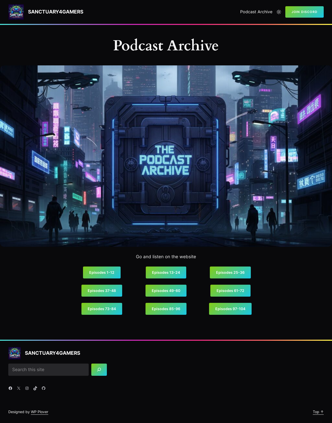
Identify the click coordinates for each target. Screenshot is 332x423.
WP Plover (39, 412)
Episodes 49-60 (166, 290)
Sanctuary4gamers (55, 12)
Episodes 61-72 (230, 290)
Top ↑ (318, 412)
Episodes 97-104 (230, 308)
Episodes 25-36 (230, 272)
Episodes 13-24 (166, 272)
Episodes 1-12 (101, 272)
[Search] (99, 370)
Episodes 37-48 (102, 290)
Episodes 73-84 (102, 308)
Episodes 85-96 (166, 308)
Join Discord (304, 12)
